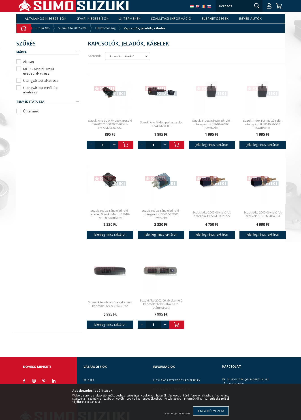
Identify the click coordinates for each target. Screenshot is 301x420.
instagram (34, 380)
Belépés (88, 380)
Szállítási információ (171, 19)
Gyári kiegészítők (93, 19)
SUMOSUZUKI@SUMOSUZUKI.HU (248, 379)
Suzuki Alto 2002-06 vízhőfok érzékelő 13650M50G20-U (262, 214)
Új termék (30, 111)
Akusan (28, 61)
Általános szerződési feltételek (177, 380)
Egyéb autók (250, 19)
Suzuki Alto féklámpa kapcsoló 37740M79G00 (161, 124)
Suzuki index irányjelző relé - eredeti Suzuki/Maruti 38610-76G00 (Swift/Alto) (110, 214)
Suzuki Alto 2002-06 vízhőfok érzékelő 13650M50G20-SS (211, 214)
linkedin (53, 380)
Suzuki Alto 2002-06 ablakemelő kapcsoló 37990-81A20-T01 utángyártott (161, 304)
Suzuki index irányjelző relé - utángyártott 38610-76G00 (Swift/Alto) (211, 124)
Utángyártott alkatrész (40, 80)
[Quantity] (102, 145)
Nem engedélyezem (177, 413)
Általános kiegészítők (45, 19)
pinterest (43, 380)
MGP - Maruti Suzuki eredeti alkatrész (38, 71)
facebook (24, 380)
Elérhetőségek (215, 19)
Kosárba (125, 145)
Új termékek (130, 19)
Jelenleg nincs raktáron (211, 144)
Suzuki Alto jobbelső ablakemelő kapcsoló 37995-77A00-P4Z (110, 304)
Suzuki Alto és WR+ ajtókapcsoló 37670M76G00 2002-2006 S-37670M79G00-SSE (110, 124)
